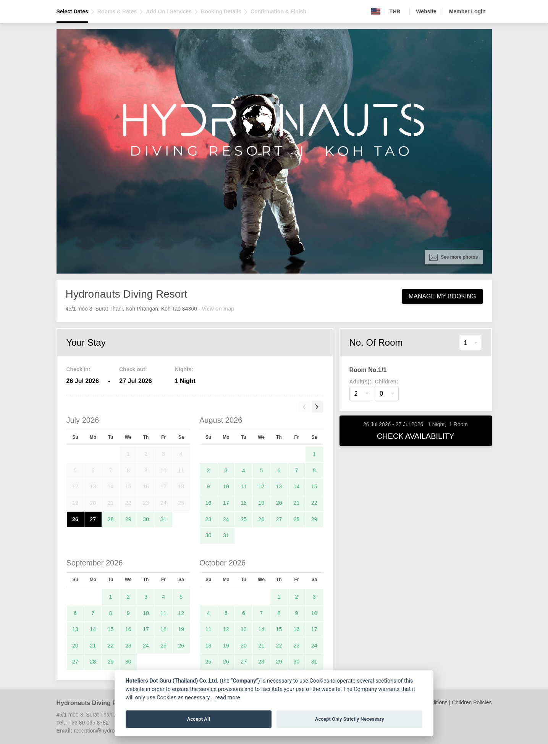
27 (93, 519)
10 (226, 486)
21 (297, 503)
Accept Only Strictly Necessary (349, 719)
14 (297, 486)
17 (226, 503)
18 (244, 503)
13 (279, 486)
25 (244, 519)
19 (261, 503)
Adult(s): (360, 381)
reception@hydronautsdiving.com (113, 731)
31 (163, 519)
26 (75, 519)
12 (261, 486)
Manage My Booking (442, 296)
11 (244, 486)
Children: (386, 381)
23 (208, 519)
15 (314, 486)
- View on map (216, 309)
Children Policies (471, 702)
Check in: (78, 369)
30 (146, 519)
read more (227, 697)
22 (314, 503)
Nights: (184, 369)
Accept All (198, 719)
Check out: (133, 369)
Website (426, 11)
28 (111, 519)
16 (208, 503)
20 (279, 503)
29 (128, 519)
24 (226, 519)
